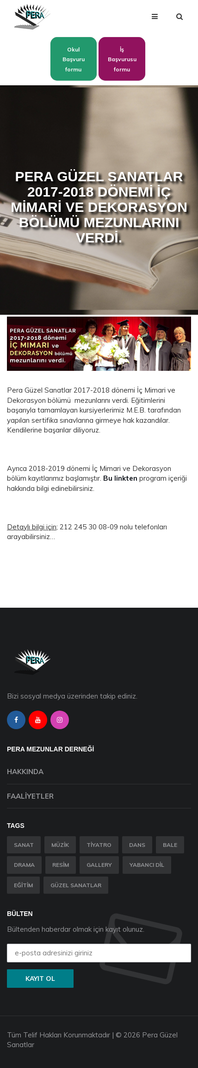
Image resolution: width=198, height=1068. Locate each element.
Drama (24, 864)
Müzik (60, 844)
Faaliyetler (30, 796)
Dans (137, 844)
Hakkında (25, 771)
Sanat (24, 844)
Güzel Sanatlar (75, 885)
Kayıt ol (40, 978)
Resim (60, 864)
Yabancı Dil (147, 864)
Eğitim (23, 885)
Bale (170, 844)
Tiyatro (99, 844)
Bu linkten (120, 478)
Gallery (99, 864)
